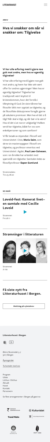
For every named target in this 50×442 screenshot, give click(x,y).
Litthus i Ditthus (10, 380)
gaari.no (37, 396)
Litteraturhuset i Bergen (14, 335)
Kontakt (6, 388)
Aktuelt (6, 382)
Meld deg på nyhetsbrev (23, 306)
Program (6, 374)
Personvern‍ (8, 391)
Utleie (5, 377)
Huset (5, 385)
